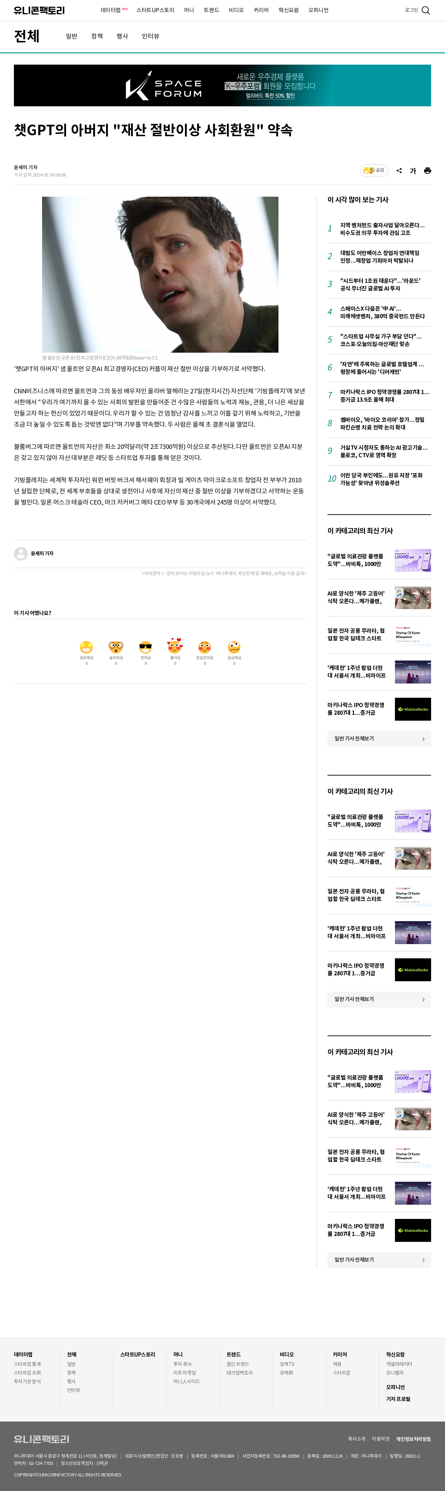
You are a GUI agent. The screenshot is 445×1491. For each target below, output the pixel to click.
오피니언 (318, 10)
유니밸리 (395, 1373)
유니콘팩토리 (39, 11)
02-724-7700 (49, 1463)
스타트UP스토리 (155, 10)
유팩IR (286, 1373)
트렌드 (211, 10)
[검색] (426, 10)
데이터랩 (113, 10)
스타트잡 (341, 1373)
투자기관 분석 (27, 1382)
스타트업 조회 (27, 1373)
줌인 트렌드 (238, 1364)
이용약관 (380, 1439)
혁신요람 (288, 10)
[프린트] (427, 170)
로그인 (411, 10)
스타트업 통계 (27, 1364)
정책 (97, 36)
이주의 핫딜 (184, 1373)
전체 (27, 36)
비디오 (236, 10)
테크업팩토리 (240, 1373)
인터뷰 (151, 36)
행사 (122, 36)
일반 (72, 36)
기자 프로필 (398, 1399)
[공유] (399, 170)
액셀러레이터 (399, 1364)
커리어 (261, 10)
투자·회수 (182, 1364)
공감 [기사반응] (380, 170)
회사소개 (356, 1439)
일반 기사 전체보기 (354, 739)
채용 (337, 1364)
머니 (189, 10)
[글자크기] (413, 170)
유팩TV (287, 1364)
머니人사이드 (186, 1382)
